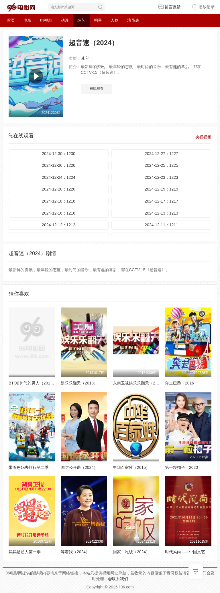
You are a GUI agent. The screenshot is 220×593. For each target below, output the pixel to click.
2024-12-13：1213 (161, 213)
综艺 (81, 20)
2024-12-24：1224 (58, 177)
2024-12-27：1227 (161, 153)
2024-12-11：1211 (161, 225)
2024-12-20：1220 (58, 189)
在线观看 (96, 88)
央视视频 (203, 137)
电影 (27, 20)
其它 (85, 58)
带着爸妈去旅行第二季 (29, 467)
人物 (115, 20)
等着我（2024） (75, 552)
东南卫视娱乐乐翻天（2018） (139, 383)
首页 (11, 20)
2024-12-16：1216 (58, 213)
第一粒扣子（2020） (183, 467)
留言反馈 (169, 7)
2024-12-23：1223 (161, 177)
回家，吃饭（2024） (131, 552)
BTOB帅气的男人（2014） (32, 383)
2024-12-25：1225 (161, 165)
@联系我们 (118, 578)
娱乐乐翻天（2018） (79, 383)
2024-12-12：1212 (58, 225)
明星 (98, 20)
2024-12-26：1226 (58, 165)
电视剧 (46, 20)
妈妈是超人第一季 (25, 552)
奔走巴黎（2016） (181, 383)
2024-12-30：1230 (58, 153)
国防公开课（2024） (79, 467)
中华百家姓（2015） (131, 467)
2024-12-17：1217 (161, 201)
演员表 (133, 20)
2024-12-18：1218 (58, 201)
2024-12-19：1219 (161, 189)
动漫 (65, 20)
